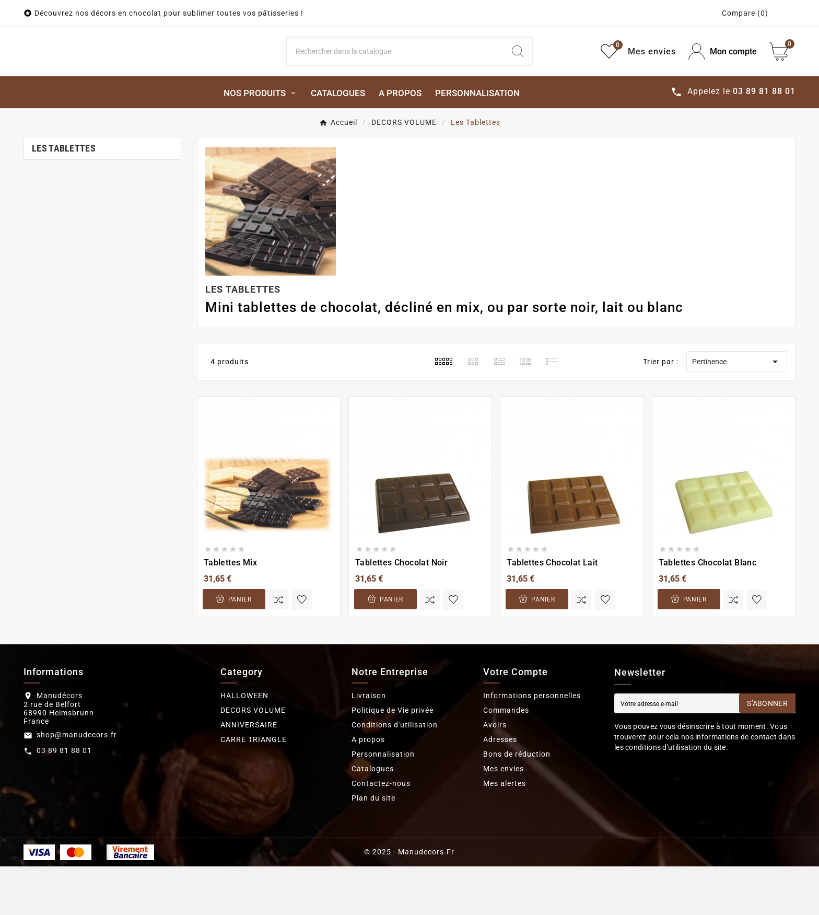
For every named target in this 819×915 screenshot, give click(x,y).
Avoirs (495, 773)
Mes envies (503, 817)
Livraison (369, 744)
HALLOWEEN (244, 744)
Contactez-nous (381, 832)
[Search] (395, 75)
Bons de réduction (517, 802)
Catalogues (373, 817)
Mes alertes (504, 832)
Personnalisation (383, 802)
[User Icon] (722, 76)
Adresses (500, 788)
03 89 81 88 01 (64, 799)
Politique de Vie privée (393, 759)
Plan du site (373, 846)
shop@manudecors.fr (77, 783)
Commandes (506, 759)
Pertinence (736, 410)
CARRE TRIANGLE (253, 788)
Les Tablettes (64, 196)
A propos (368, 788)
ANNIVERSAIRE (248, 773)
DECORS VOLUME (253, 759)
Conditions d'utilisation (395, 773)
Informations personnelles (532, 744)
